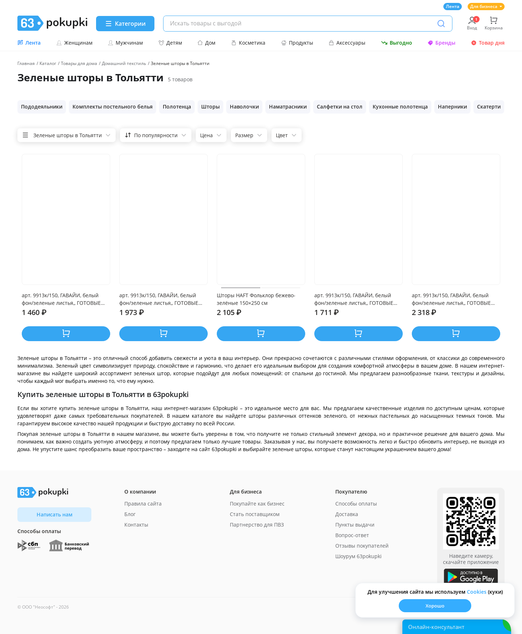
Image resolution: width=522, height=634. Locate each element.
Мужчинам (125, 42)
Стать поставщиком (254, 514)
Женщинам (74, 42)
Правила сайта (143, 503)
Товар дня (488, 42)
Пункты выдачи (354, 524)
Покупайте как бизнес (257, 503)
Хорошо (435, 605)
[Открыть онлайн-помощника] (456, 626)
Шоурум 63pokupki (358, 556)
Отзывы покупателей (362, 545)
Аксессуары (346, 42)
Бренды (441, 42)
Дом (206, 42)
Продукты (297, 42)
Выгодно (396, 42)
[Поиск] (441, 23)
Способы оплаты (356, 503)
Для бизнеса (486, 6)
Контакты (136, 524)
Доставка (346, 514)
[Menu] (125, 23)
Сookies (476, 591)
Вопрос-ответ (352, 535)
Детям (170, 42)
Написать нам (54, 514)
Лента (452, 6)
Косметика (248, 42)
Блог (130, 514)
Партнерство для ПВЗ (257, 524)
